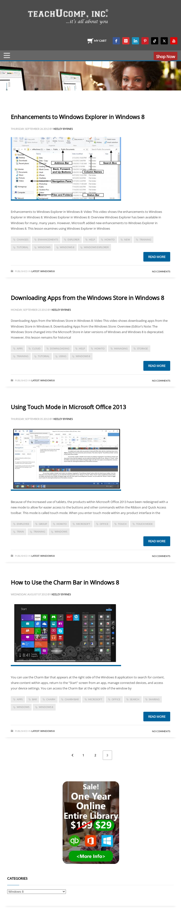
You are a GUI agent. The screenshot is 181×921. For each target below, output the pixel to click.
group (43, 523)
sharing (154, 699)
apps (20, 348)
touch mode (144, 523)
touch (122, 523)
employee (23, 523)
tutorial (22, 247)
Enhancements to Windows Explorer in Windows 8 (78, 117)
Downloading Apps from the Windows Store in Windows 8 (87, 298)
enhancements (48, 239)
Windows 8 (47, 271)
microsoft (83, 523)
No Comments (161, 271)
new (127, 239)
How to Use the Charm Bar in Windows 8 (65, 582)
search (134, 699)
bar (34, 699)
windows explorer (96, 247)
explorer (73, 239)
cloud (36, 348)
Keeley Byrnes (63, 128)
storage (142, 348)
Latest (35, 271)
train (20, 531)
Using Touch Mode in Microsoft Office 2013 (68, 407)
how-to (110, 239)
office (104, 523)
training (145, 239)
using (62, 356)
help (92, 239)
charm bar (72, 699)
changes (22, 239)
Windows (44, 247)
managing (121, 348)
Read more (156, 257)
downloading (59, 348)
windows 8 (67, 247)
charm (50, 699)
